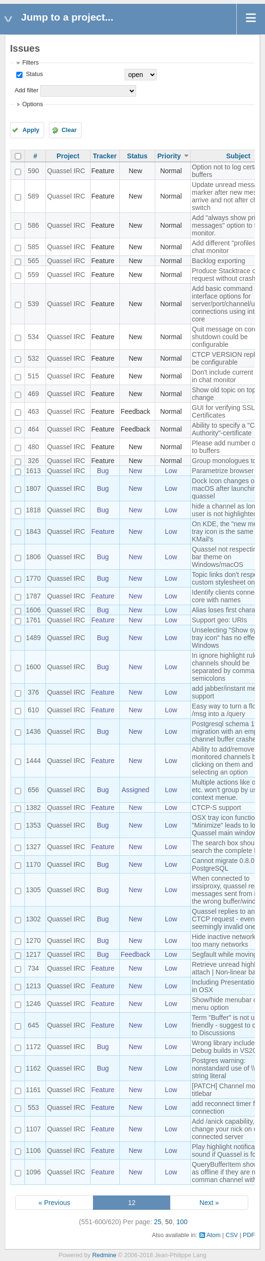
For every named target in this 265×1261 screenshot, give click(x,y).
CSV (232, 1235)
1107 (33, 1129)
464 (33, 429)
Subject (238, 156)
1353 (33, 825)
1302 (33, 919)
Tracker (105, 156)
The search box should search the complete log (227, 846)
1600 (33, 667)
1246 (33, 1003)
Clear (69, 130)
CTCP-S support (216, 807)
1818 (33, 510)
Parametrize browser (222, 471)
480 (33, 447)
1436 (33, 731)
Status (33, 74)
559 (33, 274)
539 (33, 304)
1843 (33, 531)
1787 (33, 596)
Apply (31, 130)
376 (33, 692)
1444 (33, 760)
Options (32, 104)
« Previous (54, 1202)
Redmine (104, 1255)
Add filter (26, 90)
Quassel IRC (66, 171)
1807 (33, 488)
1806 (33, 557)
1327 (33, 847)
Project (68, 156)
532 (33, 358)
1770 (33, 578)
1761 (33, 620)
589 (33, 196)
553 (33, 1107)
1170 (33, 864)
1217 (33, 954)
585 (33, 247)
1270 (33, 940)
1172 (33, 1047)
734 (33, 968)
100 (181, 1222)
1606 (33, 610)
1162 (33, 1068)
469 (33, 394)
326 (33, 461)
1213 (33, 986)
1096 (33, 1172)
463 (33, 411)
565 (33, 261)
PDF (249, 1235)
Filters (30, 62)
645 (33, 1025)
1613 (33, 471)
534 (33, 337)
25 (157, 1222)
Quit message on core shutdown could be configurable (224, 336)
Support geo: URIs (219, 620)
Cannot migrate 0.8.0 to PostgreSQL (227, 864)
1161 (33, 1090)
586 (33, 225)
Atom (213, 1235)
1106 (33, 1150)
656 (33, 790)
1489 (33, 638)
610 (33, 710)
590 (33, 171)
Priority (169, 156)
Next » (209, 1202)
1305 (33, 890)
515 (33, 376)
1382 (33, 807)
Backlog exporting (218, 261)
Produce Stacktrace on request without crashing (228, 274)
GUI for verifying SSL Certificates (223, 411)
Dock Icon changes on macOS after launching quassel (226, 488)
